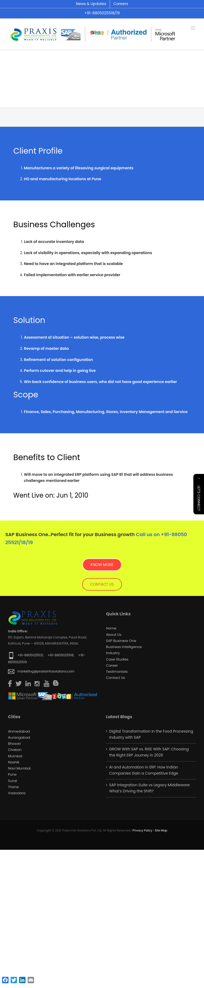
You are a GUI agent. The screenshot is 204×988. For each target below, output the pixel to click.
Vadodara (17, 793)
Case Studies (117, 659)
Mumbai (15, 756)
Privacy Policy (142, 830)
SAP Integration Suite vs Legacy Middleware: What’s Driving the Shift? (149, 788)
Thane (13, 786)
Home (111, 628)
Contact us (115, 677)
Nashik (13, 762)
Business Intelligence (124, 646)
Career (112, 665)
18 (23, 542)
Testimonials (117, 671)
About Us (113, 634)
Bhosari (14, 743)
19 (30, 542)
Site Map (161, 830)
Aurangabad (19, 737)
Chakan (15, 749)
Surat (12, 780)
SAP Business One (121, 640)
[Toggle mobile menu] (193, 28)
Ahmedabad (19, 731)
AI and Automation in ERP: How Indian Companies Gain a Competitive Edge (143, 770)
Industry (113, 652)
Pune (12, 774)
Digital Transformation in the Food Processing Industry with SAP (151, 734)
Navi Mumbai (19, 768)
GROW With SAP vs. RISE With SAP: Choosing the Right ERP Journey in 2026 (149, 752)
